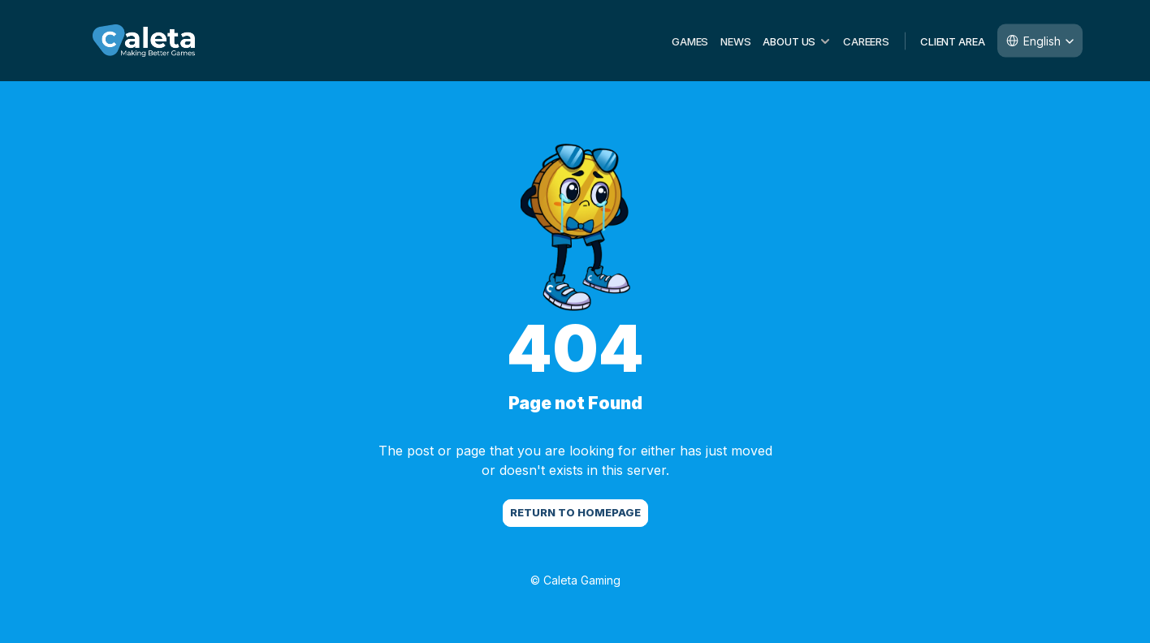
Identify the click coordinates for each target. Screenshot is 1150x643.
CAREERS (866, 40)
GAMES (690, 40)
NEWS (735, 40)
